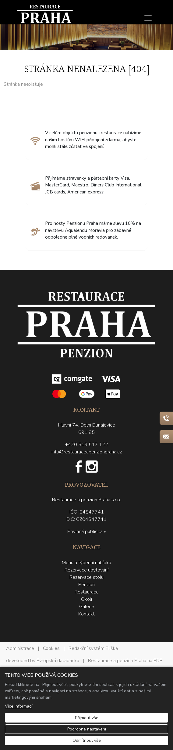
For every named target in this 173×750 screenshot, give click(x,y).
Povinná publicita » (86, 531)
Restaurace (87, 592)
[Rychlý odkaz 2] (166, 436)
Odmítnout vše (86, 740)
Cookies (51, 648)
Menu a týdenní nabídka (86, 562)
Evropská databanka (58, 660)
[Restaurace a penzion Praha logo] (86, 346)
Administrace (20, 648)
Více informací (18, 706)
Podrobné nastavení (86, 729)
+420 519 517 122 (86, 444)
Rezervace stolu (86, 577)
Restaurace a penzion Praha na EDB (125, 660)
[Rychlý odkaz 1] (166, 418)
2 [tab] (91, 44)
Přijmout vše (86, 718)
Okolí (86, 599)
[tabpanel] (86, 37)
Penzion (86, 584)
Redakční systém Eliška (93, 648)
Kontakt (86, 614)
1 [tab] (82, 44)
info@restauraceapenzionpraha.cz (86, 452)
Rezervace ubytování (86, 570)
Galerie (86, 606)
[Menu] (148, 18)
